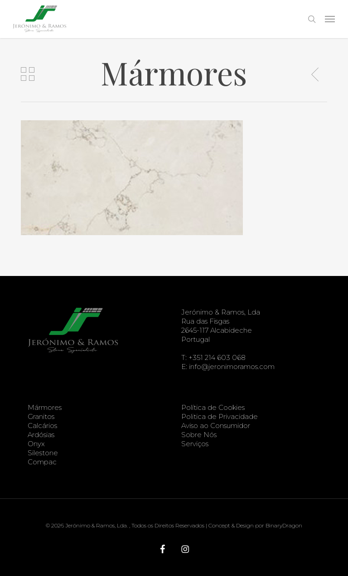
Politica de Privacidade (219, 416)
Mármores (45, 407)
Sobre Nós (199, 434)
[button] (330, 19)
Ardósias (41, 434)
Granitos (41, 416)
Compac (42, 462)
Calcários (42, 425)
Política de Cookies (213, 407)
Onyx (36, 443)
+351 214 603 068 (217, 357)
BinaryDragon (284, 525)
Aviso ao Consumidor (215, 425)
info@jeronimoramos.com (232, 366)
